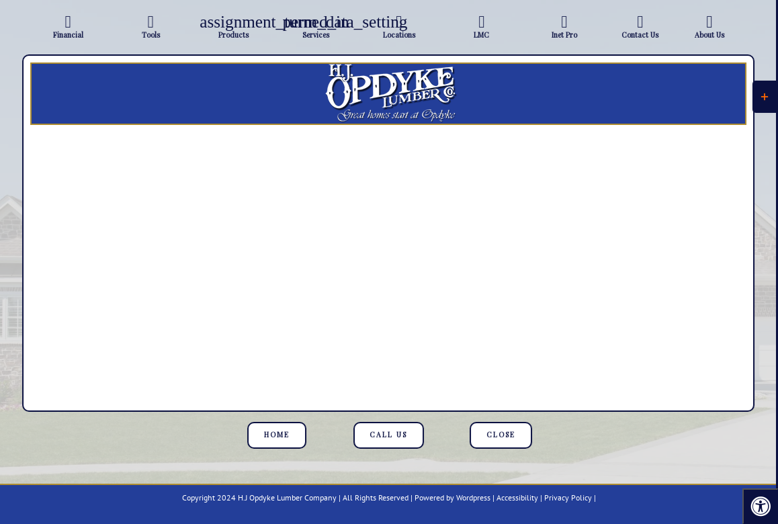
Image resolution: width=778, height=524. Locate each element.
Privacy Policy (568, 497)
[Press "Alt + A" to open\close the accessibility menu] (760, 506)
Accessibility (517, 497)
